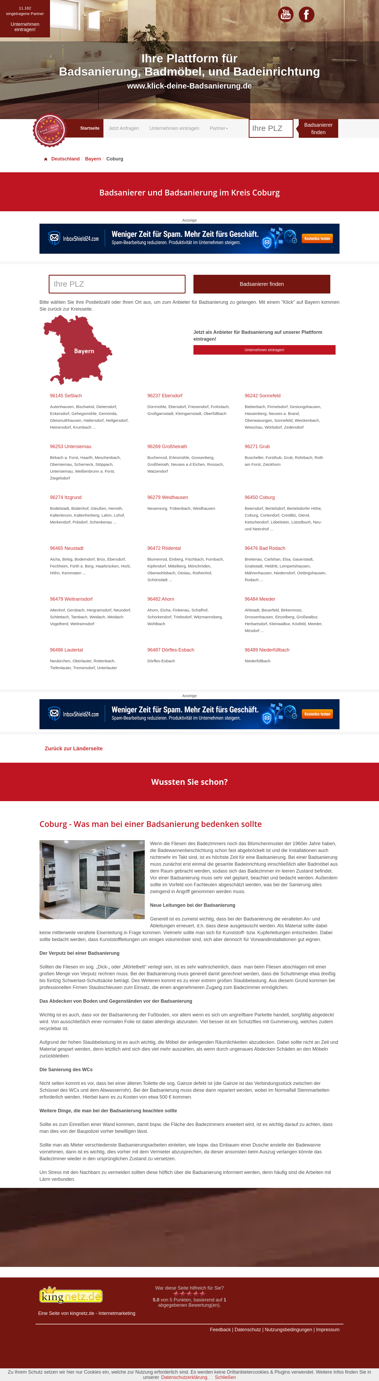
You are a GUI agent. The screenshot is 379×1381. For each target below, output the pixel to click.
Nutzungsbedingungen (288, 1329)
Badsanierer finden (318, 128)
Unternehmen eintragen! (265, 350)
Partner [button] (219, 128)
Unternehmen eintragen (174, 128)
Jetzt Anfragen (124, 128)
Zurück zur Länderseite (74, 748)
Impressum (328, 1329)
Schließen (225, 1377)
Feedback (220, 1329)
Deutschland (61, 158)
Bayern (93, 158)
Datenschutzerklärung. (184, 1377)
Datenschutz (248, 1329)
